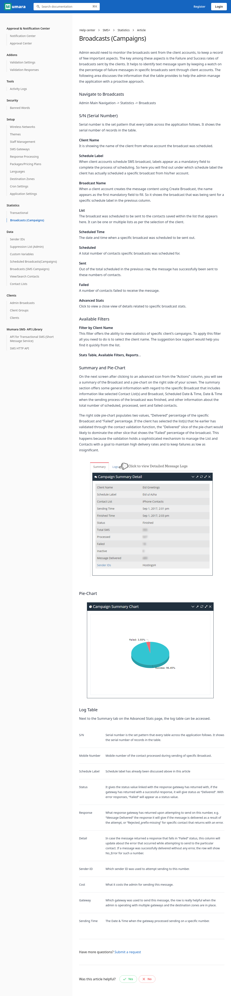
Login (219, 6)
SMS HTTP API (19, 348)
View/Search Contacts (24, 276)
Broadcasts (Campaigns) (27, 220)
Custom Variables (22, 254)
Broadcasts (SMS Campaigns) (29, 269)
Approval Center (21, 43)
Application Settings (23, 194)
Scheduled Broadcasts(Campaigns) (33, 261)
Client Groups (19, 310)
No (147, 979)
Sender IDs (17, 239)
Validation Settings (22, 62)
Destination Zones (22, 179)
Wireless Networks (22, 127)
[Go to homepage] (15, 6)
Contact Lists (18, 284)
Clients (14, 318)
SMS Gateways (20, 149)
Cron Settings (19, 186)
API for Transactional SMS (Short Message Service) (32, 339)
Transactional (19, 213)
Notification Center (23, 36)
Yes (128, 979)
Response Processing (24, 156)
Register (199, 6)
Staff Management (22, 142)
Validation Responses (24, 70)
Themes (15, 134)
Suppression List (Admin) (26, 247)
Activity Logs (18, 89)
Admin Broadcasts (22, 303)
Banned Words (20, 108)
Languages (17, 171)
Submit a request (127, 952)
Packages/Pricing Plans (25, 164)
